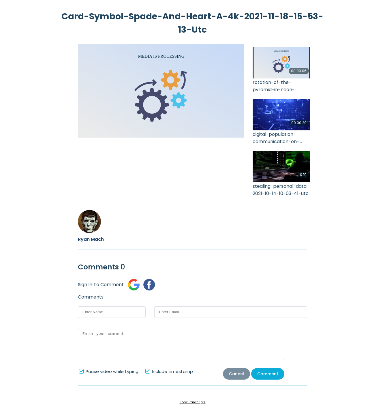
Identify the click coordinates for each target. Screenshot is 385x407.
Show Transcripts (192, 402)
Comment (267, 374)
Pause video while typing (112, 371)
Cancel (236, 374)
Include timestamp (172, 371)
